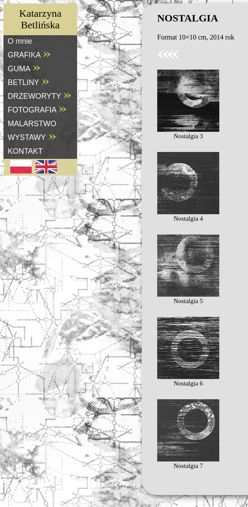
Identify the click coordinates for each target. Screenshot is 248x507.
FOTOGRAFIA (37, 110)
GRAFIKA (29, 55)
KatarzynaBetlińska (40, 19)
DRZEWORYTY (40, 96)
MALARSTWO (32, 123)
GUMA (24, 68)
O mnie (20, 41)
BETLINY (29, 82)
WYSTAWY (32, 137)
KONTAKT (25, 151)
